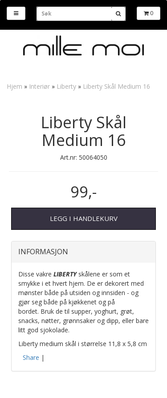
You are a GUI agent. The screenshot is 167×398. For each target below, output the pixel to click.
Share (31, 357)
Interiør (39, 86)
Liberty (66, 86)
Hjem (14, 86)
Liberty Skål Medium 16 (116, 86)
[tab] (83, 252)
